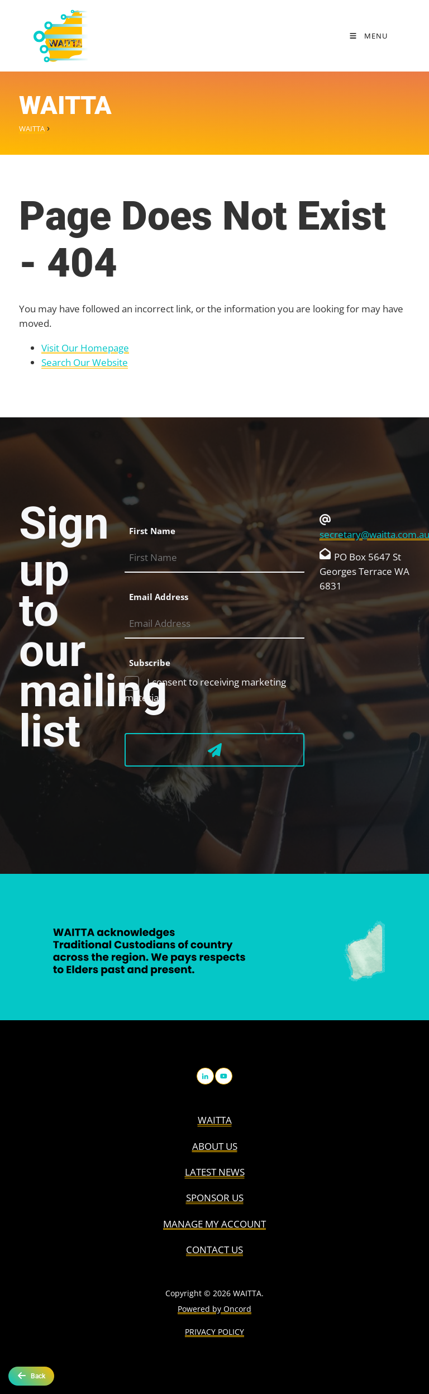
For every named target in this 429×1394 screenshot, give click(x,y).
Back (31, 1375)
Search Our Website (84, 362)
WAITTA (32, 128)
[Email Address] (214, 624)
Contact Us (214, 1249)
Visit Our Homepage (85, 347)
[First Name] (214, 558)
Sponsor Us (215, 1197)
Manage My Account (214, 1223)
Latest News (215, 1171)
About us (214, 1146)
